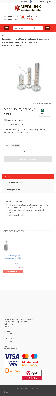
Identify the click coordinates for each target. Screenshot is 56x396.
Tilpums (6, 146)
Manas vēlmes (11, 16)
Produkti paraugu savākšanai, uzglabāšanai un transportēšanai (25, 39)
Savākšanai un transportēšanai (25, 42)
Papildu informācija (14, 182)
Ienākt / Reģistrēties (46, 2)
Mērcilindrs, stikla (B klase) (12, 45)
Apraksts (7, 176)
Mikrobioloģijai (7, 42)
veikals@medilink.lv (11, 348)
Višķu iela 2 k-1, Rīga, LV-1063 (16, 321)
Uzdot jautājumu (13, 189)
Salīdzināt (10, 19)
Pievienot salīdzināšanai (15, 120)
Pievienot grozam (28, 159)
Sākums (5, 36)
